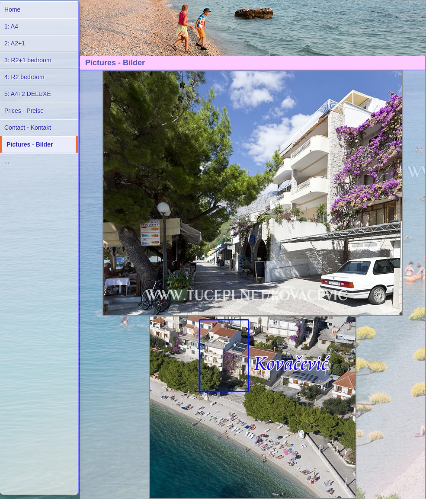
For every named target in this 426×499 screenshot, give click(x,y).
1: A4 (11, 26)
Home (12, 9)
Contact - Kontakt (27, 127)
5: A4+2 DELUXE (27, 93)
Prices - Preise (24, 110)
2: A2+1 (14, 43)
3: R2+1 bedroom (27, 60)
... (7, 161)
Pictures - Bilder (29, 144)
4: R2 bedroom (24, 77)
